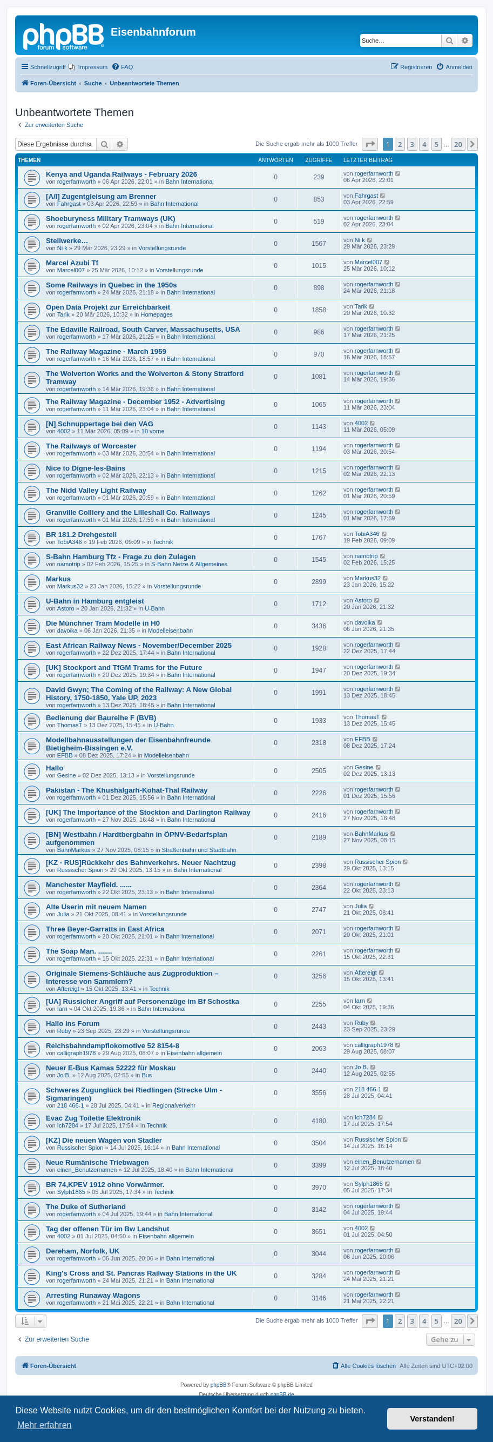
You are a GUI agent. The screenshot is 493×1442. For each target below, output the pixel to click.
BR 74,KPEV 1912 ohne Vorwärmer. (105, 1185)
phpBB (219, 1385)
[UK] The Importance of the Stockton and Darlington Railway (148, 812)
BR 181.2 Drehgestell (81, 535)
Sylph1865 (71, 1192)
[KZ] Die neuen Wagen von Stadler (104, 1140)
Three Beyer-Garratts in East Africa (105, 929)
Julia (63, 914)
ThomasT (69, 725)
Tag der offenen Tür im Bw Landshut (107, 1229)
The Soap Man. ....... (79, 951)
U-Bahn (155, 608)
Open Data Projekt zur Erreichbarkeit (108, 307)
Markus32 (70, 586)
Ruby (64, 1031)
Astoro (66, 608)
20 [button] (458, 144)
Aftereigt (68, 988)
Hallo (54, 768)
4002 (63, 431)
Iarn (62, 1008)
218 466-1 (70, 1105)
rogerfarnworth (76, 181)
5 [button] (436, 144)
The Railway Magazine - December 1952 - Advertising (135, 402)
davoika (67, 630)
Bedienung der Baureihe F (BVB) (101, 718)
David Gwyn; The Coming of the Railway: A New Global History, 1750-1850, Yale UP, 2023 (139, 694)
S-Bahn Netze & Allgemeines (189, 564)
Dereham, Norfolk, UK (82, 1251)
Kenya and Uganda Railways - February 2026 (121, 174)
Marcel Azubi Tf (72, 263)
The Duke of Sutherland (86, 1207)
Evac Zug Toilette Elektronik (93, 1118)
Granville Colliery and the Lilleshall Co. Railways (128, 512)
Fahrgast (68, 203)
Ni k (62, 248)
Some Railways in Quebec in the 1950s (111, 285)
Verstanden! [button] (432, 1418)
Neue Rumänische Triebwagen (97, 1162)
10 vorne (153, 431)
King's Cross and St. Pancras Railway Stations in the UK (141, 1273)
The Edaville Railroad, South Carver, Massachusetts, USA (143, 329)
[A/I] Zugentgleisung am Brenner (101, 196)
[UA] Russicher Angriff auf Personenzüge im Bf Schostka (142, 1001)
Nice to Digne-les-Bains (85, 468)
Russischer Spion (80, 870)
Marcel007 (71, 270)
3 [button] (412, 144)
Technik (163, 542)
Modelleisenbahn (170, 630)
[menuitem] (88, 67)
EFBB (65, 755)
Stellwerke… (67, 241)
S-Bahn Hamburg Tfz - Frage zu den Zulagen (121, 557)
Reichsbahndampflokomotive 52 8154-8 (112, 1046)
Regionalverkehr (173, 1105)
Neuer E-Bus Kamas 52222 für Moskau (110, 1068)
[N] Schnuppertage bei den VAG (99, 424)
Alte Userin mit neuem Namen (96, 907)
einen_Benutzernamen (87, 1169)
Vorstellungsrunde (162, 248)
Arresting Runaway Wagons (93, 1295)
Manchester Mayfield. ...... (89, 885)
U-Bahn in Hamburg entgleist (95, 601)
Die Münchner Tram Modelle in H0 (103, 623)
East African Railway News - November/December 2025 (139, 645)
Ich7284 (67, 1125)
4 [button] (424, 144)
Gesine (66, 775)
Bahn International (189, 181)
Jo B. (64, 1075)
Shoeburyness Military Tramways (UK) (110, 218)
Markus (58, 579)
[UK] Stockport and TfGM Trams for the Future (124, 667)
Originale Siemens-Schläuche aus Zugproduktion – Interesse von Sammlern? (132, 977)
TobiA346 (69, 542)
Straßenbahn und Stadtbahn (199, 850)
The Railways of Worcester (91, 446)
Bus (146, 1075)
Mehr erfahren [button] (44, 1425)
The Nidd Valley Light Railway (96, 490)
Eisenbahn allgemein (194, 1053)
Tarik (63, 314)
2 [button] (400, 144)
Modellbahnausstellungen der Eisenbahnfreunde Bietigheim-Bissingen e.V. (128, 744)
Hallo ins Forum (73, 1024)
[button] (370, 144)
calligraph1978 (76, 1053)
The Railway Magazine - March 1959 (106, 351)
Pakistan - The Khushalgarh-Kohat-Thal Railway (127, 790)
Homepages (157, 314)
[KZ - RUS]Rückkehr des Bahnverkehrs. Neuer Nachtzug (141, 863)
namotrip (68, 564)
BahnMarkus (74, 850)
